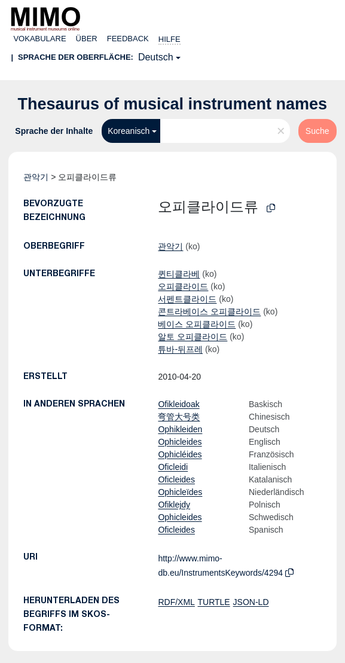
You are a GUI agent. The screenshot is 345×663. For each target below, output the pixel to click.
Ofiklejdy (174, 504)
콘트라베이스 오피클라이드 (209, 311)
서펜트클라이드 (187, 299)
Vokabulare (39, 38)
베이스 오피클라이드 (197, 324)
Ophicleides (179, 442)
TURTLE (214, 602)
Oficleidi (173, 467)
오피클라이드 (183, 286)
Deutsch (155, 57)
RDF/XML (176, 602)
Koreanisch (128, 131)
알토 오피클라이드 (192, 336)
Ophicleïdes (180, 492)
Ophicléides (179, 454)
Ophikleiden (180, 429)
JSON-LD (251, 602)
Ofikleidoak (178, 404)
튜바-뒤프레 (180, 349)
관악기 (35, 177)
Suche (317, 131)
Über (86, 38)
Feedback (128, 38)
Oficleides (176, 479)
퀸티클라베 (179, 274)
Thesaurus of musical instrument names (172, 104)
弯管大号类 (179, 416)
